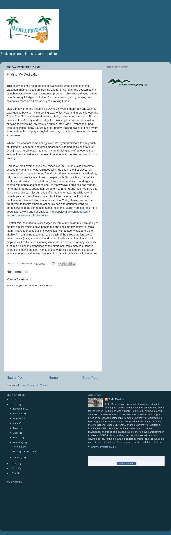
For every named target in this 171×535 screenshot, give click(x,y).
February (18, 442)
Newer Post (15, 377)
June (16, 423)
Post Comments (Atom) (34, 385)
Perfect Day (19, 446)
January (18, 457)
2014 (13, 399)
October (18, 413)
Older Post (90, 377)
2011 (13, 468)
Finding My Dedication (25, 451)
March (17, 437)
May (16, 428)
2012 (13, 463)
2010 (13, 473)
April (16, 432)
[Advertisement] (137, 118)
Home (53, 377)
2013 (13, 404)
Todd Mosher (116, 399)
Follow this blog (126, 463)
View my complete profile (102, 446)
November (19, 408)
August (17, 418)
